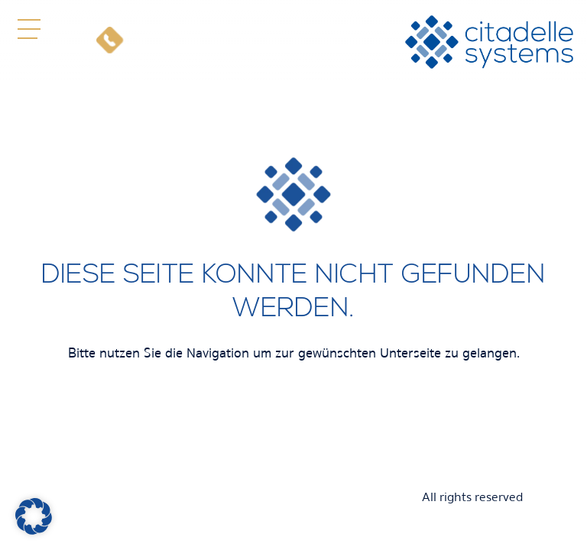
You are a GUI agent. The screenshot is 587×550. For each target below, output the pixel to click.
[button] (28, 28)
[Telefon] (109, 42)
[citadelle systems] (489, 42)
